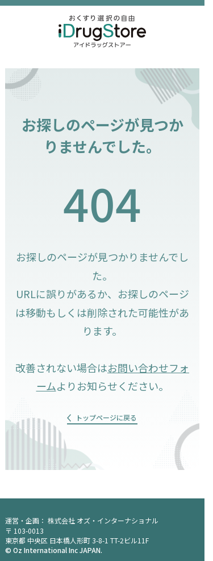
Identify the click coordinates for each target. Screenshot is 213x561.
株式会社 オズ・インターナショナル (103, 520)
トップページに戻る (106, 417)
